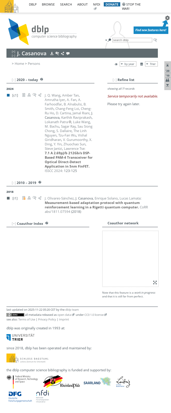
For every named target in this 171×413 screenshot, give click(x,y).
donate (112, 4)
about (82, 4)
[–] (115, 79)
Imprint (64, 319)
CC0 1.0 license (94, 315)
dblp (33, 4)
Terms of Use (26, 319)
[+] (14, 223)
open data (64, 315)
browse (48, 4)
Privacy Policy (47, 319)
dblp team (72, 310)
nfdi (96, 4)
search (66, 4)
